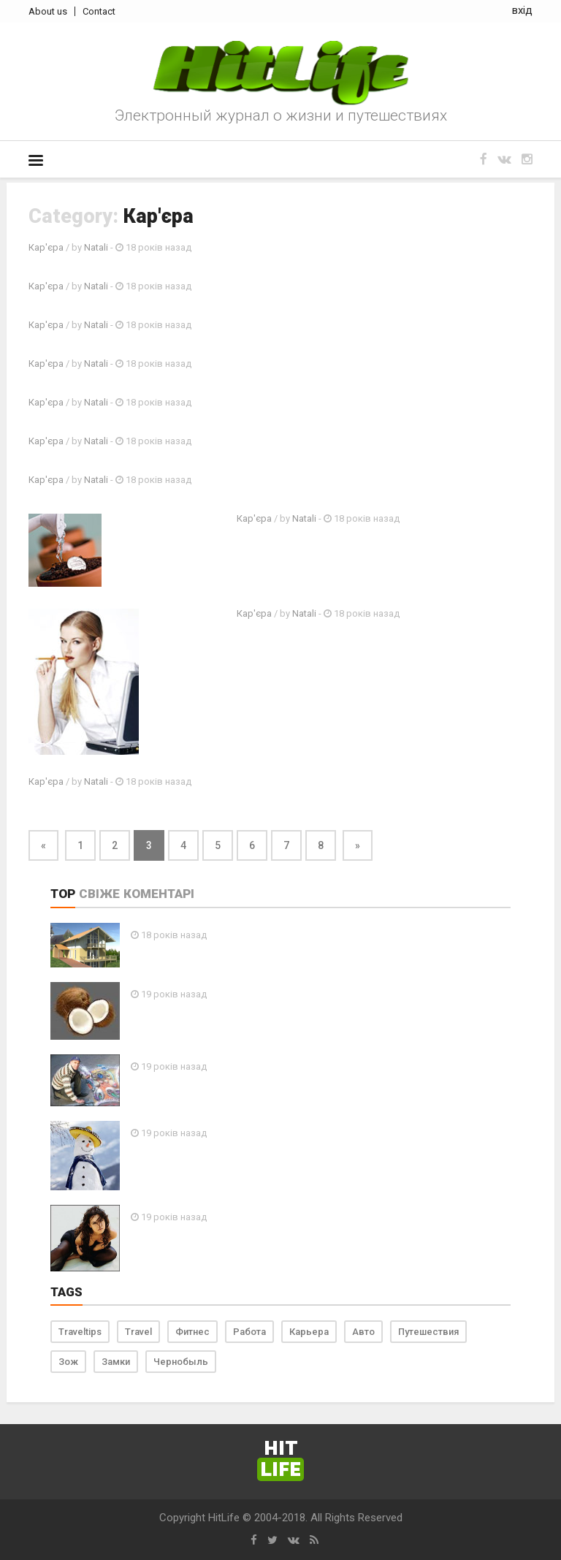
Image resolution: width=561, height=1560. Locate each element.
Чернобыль (180, 1361)
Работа (249, 1331)
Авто (363, 1331)
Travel (138, 1331)
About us (47, 11)
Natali (96, 247)
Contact (99, 11)
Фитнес (192, 1331)
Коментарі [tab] (158, 893)
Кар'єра (46, 247)
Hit (280, 1460)
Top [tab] (62, 893)
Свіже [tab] (99, 893)
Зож (68, 1361)
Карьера (309, 1331)
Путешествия (428, 1331)
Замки (116, 1361)
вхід (522, 10)
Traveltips (80, 1331)
